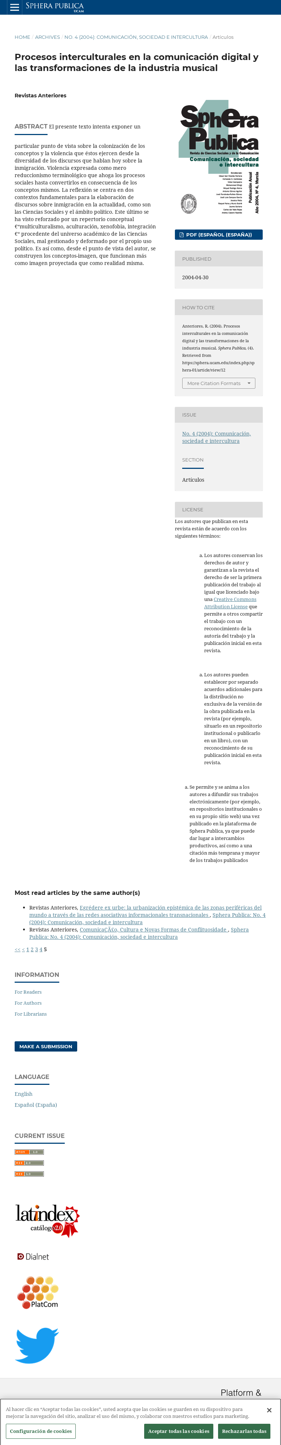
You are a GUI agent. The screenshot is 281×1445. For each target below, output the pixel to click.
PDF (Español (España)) (218, 235)
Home (22, 37)
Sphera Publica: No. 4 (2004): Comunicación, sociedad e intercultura (139, 933)
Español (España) (36, 1104)
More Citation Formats (213, 383)
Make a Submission (45, 1046)
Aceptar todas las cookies (178, 1436)
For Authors (28, 1003)
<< (17, 949)
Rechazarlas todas (244, 1436)
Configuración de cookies (41, 1436)
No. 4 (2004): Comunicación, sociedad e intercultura (136, 37)
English (24, 1093)
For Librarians (31, 1014)
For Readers (28, 992)
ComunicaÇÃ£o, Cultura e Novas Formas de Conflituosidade (154, 929)
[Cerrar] (269, 1415)
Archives (47, 37)
